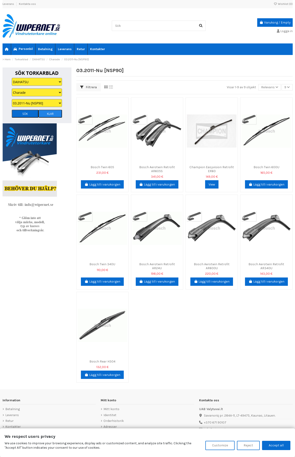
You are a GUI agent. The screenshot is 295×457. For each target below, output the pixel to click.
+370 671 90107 (215, 422)
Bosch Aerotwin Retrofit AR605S (157, 169)
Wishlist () (283, 4)
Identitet (109, 415)
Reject (248, 445)
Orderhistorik (113, 421)
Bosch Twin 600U (266, 167)
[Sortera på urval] (269, 87)
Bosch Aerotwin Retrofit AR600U (212, 266)
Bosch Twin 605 (102, 167)
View (212, 184)
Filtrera (88, 87)
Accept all (276, 445)
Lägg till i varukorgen (102, 184)
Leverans (9, 4)
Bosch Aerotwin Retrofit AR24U (157, 266)
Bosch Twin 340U (102, 264)
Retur (9, 421)
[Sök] (201, 26)
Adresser (110, 427)
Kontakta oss (27, 4)
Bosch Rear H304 (102, 361)
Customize (220, 445)
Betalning (12, 409)
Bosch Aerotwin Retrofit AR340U (266, 266)
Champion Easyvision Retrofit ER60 (211, 169)
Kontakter (13, 427)
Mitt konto (111, 409)
